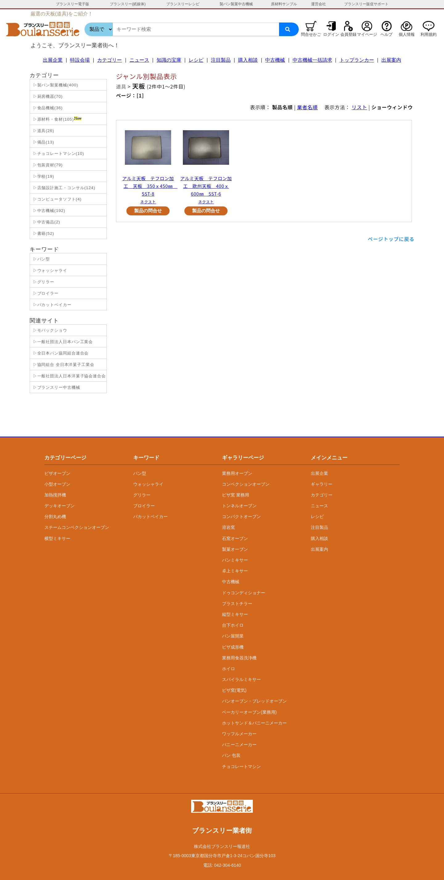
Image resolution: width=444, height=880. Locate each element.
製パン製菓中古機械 (236, 4)
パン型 (139, 473)
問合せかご (311, 34)
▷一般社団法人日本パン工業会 (62, 341)
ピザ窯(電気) (234, 690)
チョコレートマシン (241, 766)
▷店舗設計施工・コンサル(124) (63, 187)
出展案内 (391, 60)
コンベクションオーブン (245, 484)
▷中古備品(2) (45, 222)
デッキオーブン (59, 505)
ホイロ (228, 668)
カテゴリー (109, 60)
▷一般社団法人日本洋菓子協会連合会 (68, 376)
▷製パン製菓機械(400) (54, 85)
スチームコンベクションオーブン (76, 527)
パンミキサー (235, 560)
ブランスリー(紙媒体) (128, 4)
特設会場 (80, 60)
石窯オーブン (235, 538)
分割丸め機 (55, 516)
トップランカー (356, 60)
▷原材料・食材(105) (56, 119)
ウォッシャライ (148, 484)
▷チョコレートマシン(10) (57, 153)
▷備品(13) (42, 142)
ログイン (331, 34)
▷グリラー (42, 282)
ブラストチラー (237, 603)
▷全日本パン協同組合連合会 (59, 353)
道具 (121, 86)
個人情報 (407, 34)
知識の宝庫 (169, 60)
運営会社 (318, 4)
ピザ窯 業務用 (235, 494)
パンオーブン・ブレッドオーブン (254, 701)
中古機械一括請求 (312, 60)
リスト (359, 107)
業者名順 (307, 107)
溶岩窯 (228, 527)
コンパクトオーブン (241, 516)
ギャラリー (321, 484)
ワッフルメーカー (239, 733)
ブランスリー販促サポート (366, 4)
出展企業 (53, 60)
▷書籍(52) (42, 233)
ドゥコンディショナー (243, 592)
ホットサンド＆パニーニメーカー (254, 722)
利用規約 (429, 34)
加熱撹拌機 (55, 494)
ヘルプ (386, 34)
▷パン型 (40, 259)
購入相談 (248, 60)
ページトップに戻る (391, 239)
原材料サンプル (284, 4)
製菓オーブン (235, 549)
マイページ (367, 34)
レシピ (196, 60)
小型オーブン (57, 484)
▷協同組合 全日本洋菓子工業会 (62, 364)
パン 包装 (231, 755)
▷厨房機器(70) (47, 96)
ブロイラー (144, 505)
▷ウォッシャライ (49, 270)
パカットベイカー (150, 516)
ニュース (139, 60)
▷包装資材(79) (47, 165)
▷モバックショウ (49, 330)
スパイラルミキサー (241, 679)
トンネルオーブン (239, 505)
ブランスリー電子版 (72, 4)
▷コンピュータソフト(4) (56, 199)
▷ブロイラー (45, 293)
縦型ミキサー (235, 614)
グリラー (141, 494)
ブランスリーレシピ (182, 4)
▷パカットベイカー (51, 304)
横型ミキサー (57, 538)
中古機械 (275, 60)
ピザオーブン (57, 473)
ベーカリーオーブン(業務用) (249, 712)
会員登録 (348, 34)
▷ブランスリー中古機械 (55, 387)
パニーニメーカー (239, 744)
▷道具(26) (42, 130)
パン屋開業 (233, 635)
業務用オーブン (237, 473)
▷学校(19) (42, 176)
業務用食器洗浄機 (239, 657)
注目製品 (221, 60)
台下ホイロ (233, 625)
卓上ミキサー (235, 570)
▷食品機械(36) (47, 108)
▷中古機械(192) (48, 210)
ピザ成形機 (233, 647)
